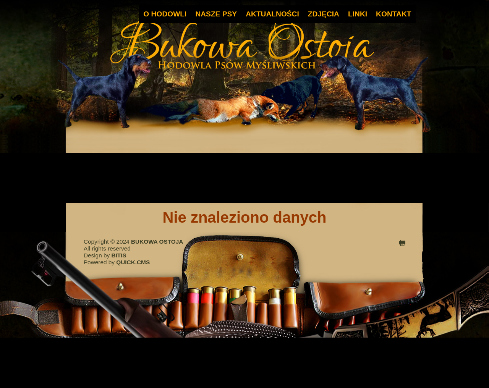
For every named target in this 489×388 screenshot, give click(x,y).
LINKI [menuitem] (357, 14)
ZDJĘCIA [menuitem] (323, 14)
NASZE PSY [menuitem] (216, 14)
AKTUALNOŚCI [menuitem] (272, 14)
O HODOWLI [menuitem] (164, 14)
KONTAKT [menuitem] (393, 14)
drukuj (402, 242)
